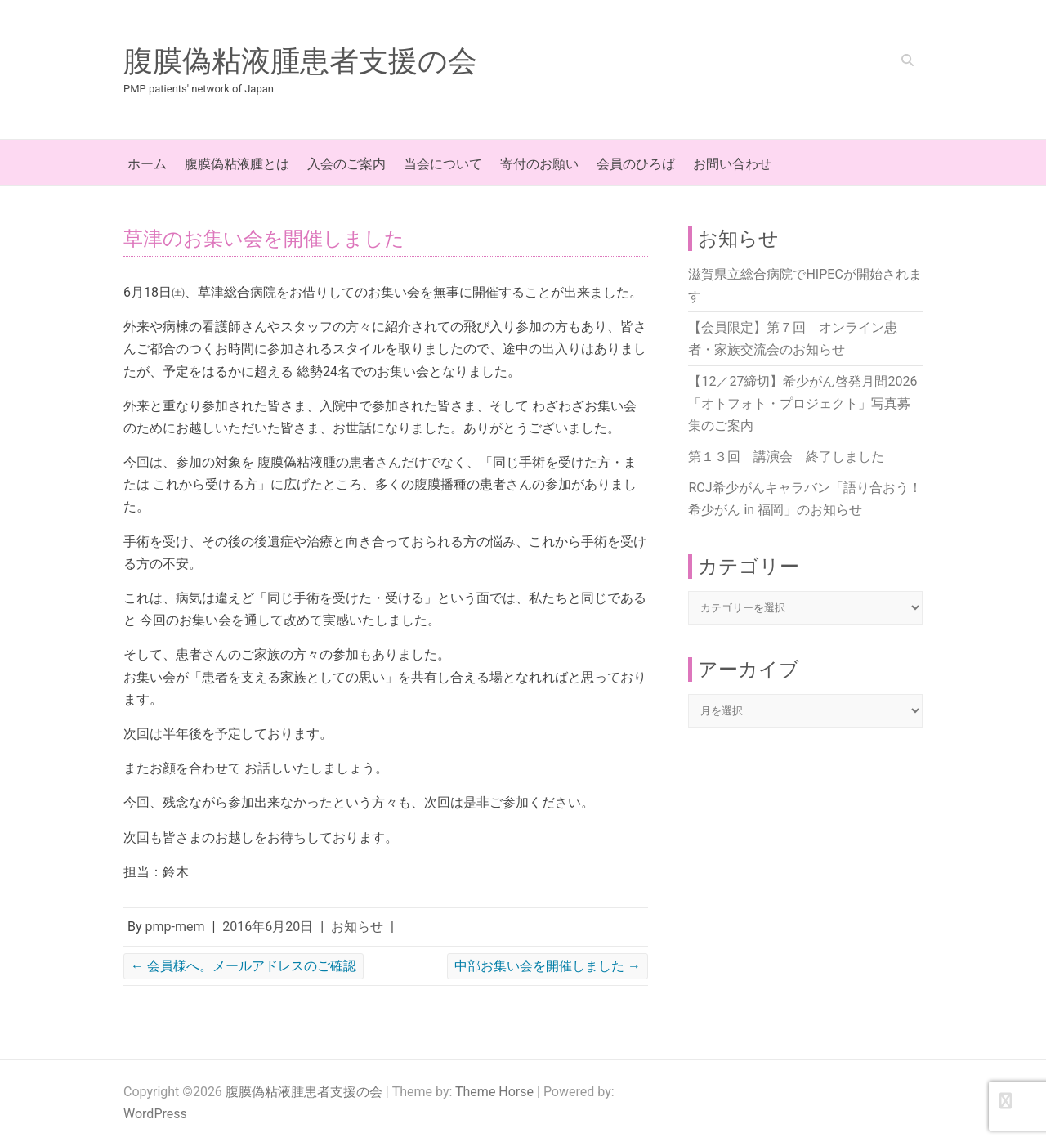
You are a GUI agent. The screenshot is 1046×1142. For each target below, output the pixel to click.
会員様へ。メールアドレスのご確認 (243, 966)
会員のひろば (636, 164)
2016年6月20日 (267, 926)
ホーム (147, 164)
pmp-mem (175, 926)
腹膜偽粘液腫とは (237, 164)
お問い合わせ (732, 164)
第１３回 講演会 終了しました (786, 456)
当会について (443, 164)
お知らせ (357, 926)
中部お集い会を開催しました (547, 966)
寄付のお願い (539, 164)
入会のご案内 (346, 164)
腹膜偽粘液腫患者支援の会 (300, 61)
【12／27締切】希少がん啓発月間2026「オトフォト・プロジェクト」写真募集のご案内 (802, 403)
